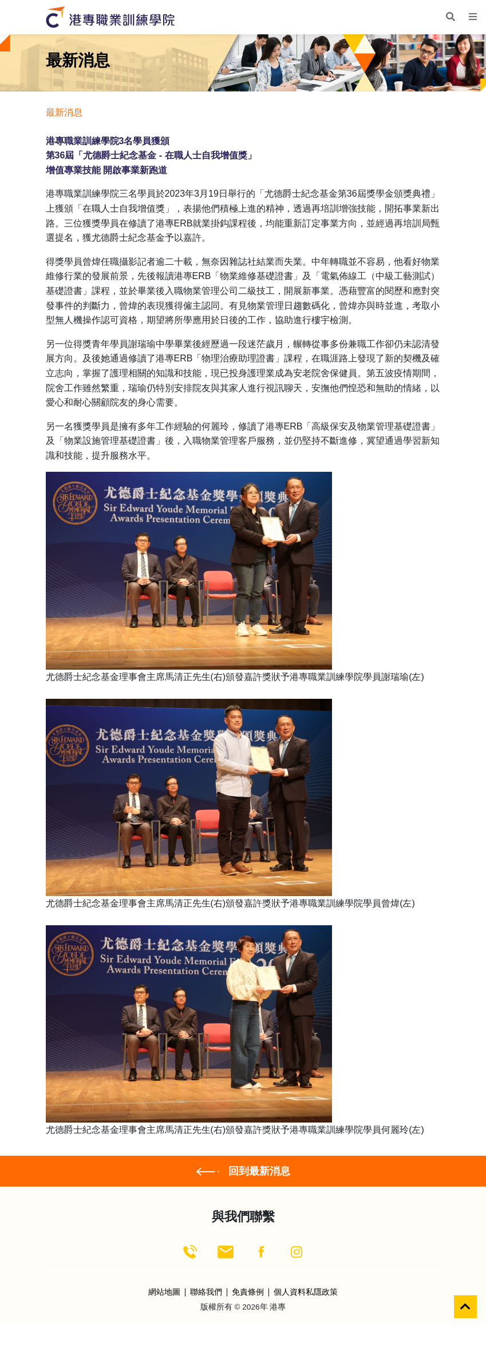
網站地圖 (164, 1292)
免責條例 (248, 1292)
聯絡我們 (206, 1292)
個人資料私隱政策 (306, 1292)
